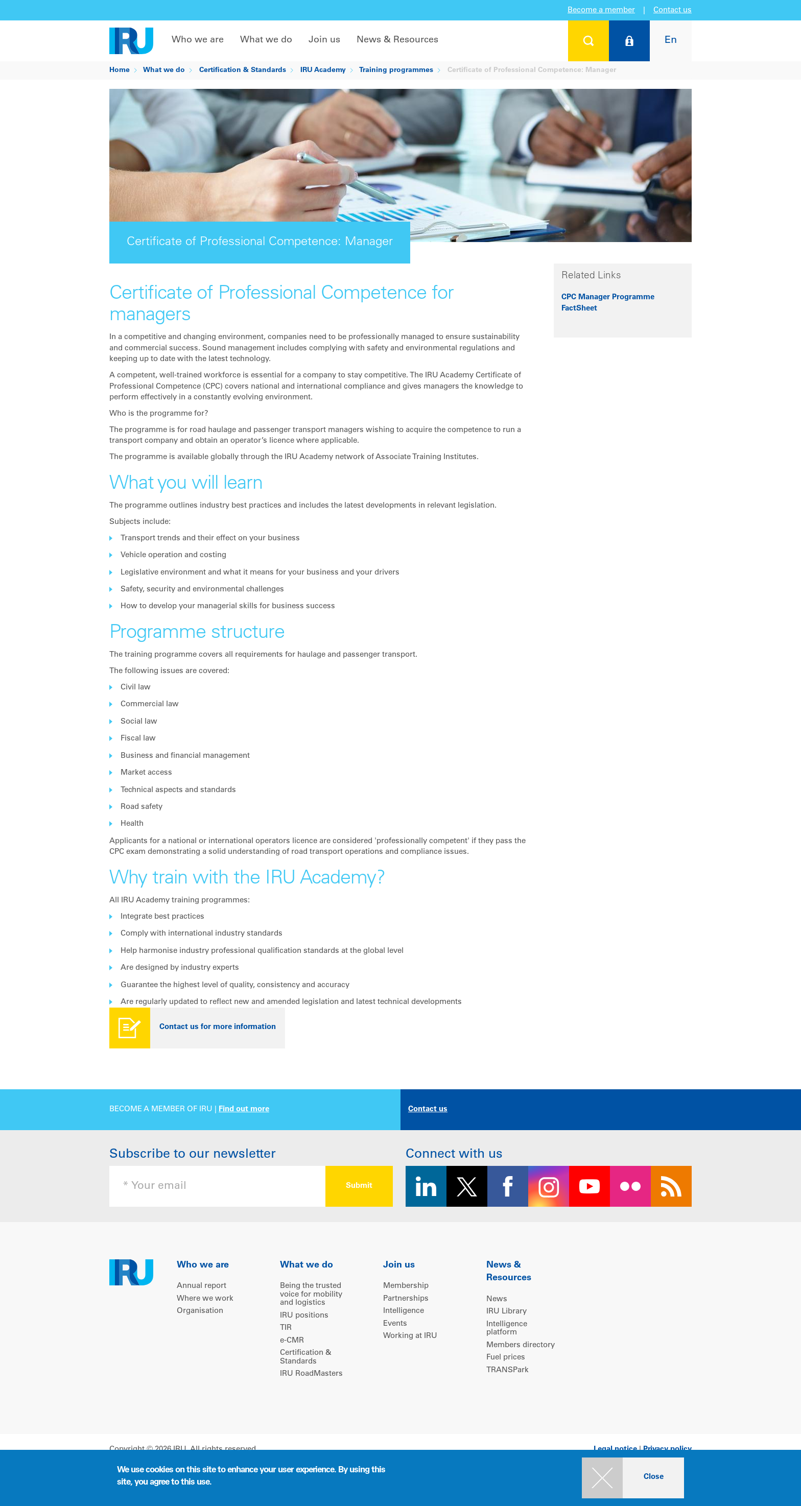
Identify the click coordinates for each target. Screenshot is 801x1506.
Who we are (198, 40)
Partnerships (406, 1299)
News (496, 1299)
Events (395, 1324)
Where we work (205, 1299)
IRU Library (506, 1312)
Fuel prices (505, 1357)
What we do (266, 40)
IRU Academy (323, 70)
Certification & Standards (242, 70)
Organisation (200, 1311)
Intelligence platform (506, 1329)
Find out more (244, 1109)
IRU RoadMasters (311, 1374)
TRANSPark (507, 1370)
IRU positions (304, 1316)
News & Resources (397, 40)
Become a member (601, 10)
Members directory (520, 1345)
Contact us (672, 10)
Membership (406, 1286)
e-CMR (292, 1341)
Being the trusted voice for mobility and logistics (311, 1294)
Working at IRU (410, 1336)
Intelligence (403, 1311)
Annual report (201, 1286)
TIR (286, 1328)
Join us (324, 40)
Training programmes (396, 70)
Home (119, 70)
